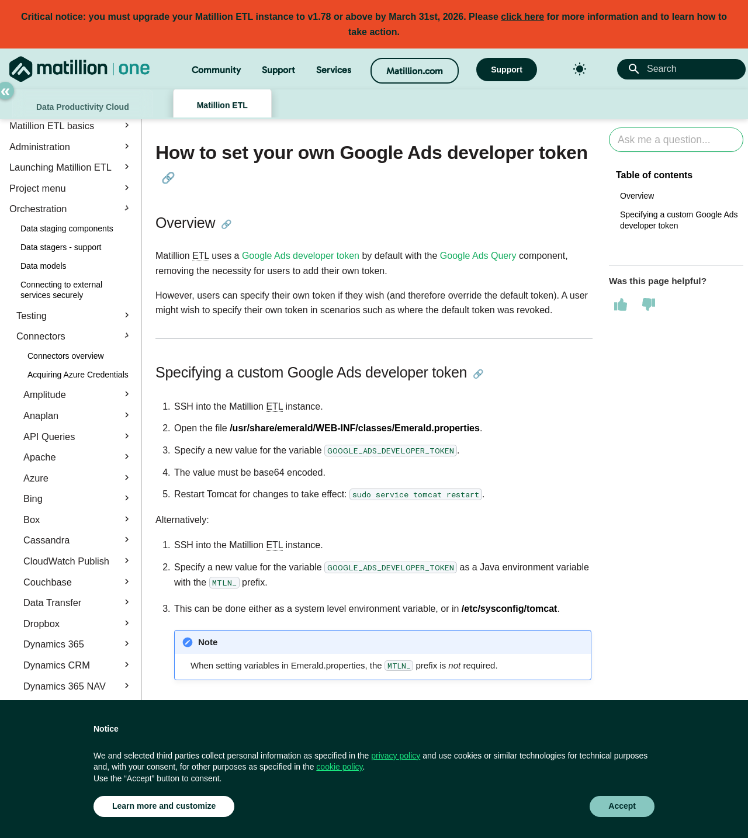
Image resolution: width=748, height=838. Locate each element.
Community (216, 69)
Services (333, 69)
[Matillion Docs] (79, 68)
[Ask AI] (676, 140)
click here (522, 17)
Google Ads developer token (300, 256)
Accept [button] (622, 806)
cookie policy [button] (339, 766)
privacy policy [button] (395, 755)
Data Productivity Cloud (82, 107)
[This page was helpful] (620, 304)
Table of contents (654, 175)
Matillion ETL (222, 105)
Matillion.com (414, 71)
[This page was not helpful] (648, 304)
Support (278, 69)
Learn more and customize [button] (164, 806)
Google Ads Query (478, 256)
